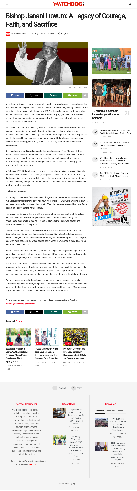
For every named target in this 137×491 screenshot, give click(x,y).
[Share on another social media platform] (85, 95)
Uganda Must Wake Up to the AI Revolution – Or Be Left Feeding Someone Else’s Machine (76, 418)
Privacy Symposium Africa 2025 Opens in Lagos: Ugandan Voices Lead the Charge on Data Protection (46, 354)
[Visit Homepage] (68, 4)
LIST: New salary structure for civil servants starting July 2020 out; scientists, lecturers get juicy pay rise (114, 161)
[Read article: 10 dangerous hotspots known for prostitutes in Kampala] (111, 93)
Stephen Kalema (20, 33)
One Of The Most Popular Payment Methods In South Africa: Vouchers (114, 174)
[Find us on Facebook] (59, 389)
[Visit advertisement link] (111, 61)
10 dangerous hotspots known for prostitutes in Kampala (105, 114)
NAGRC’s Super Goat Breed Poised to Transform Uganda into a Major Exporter (114, 145)
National (45, 33)
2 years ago (35, 33)
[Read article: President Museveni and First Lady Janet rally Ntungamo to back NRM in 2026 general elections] (75, 338)
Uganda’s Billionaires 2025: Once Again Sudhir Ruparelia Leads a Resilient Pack (115, 132)
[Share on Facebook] (15, 95)
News (52, 33)
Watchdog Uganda (20, 411)
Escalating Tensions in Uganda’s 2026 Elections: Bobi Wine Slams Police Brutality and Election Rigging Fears (17, 356)
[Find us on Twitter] (78, 389)
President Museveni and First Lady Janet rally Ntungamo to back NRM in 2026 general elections (74, 354)
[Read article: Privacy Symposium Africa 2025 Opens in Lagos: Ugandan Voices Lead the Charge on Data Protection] (47, 338)
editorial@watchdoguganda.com (20, 304)
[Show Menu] (7, 4)
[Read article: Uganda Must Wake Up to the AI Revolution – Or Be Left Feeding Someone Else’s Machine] (59, 414)
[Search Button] (130, 4)
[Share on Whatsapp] (53, 95)
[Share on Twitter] (34, 95)
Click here (32, 465)
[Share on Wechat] (72, 95)
